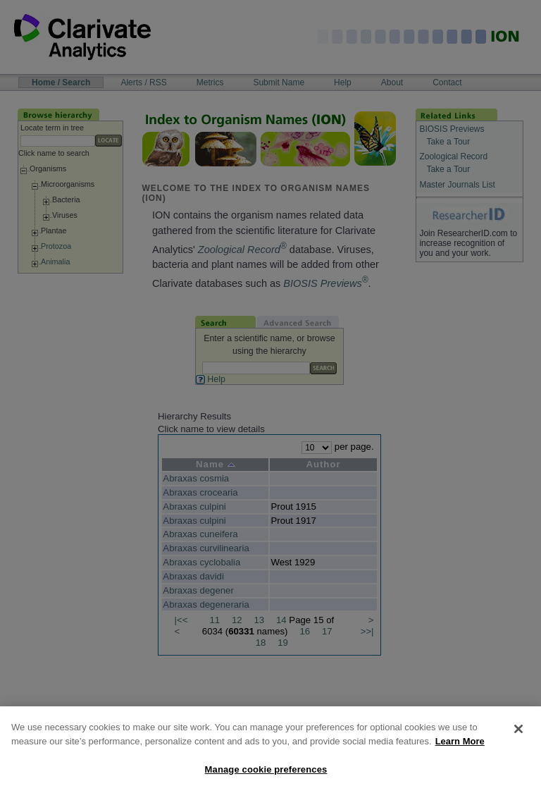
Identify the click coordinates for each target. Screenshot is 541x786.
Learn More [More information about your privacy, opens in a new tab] (460, 751)
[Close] (518, 738)
